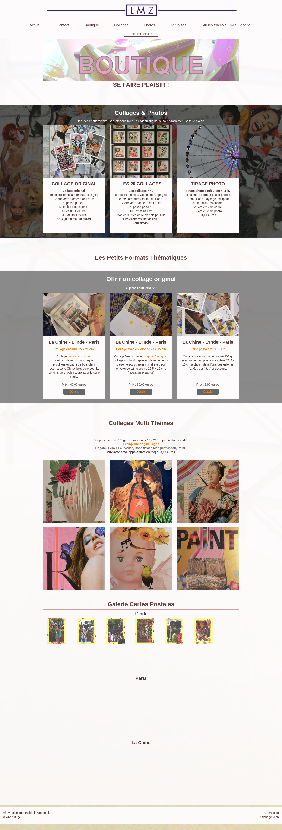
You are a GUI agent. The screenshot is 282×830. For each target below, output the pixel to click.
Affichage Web (269, 817)
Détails (74, 391)
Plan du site (43, 812)
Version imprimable (18, 812)
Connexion (271, 812)
